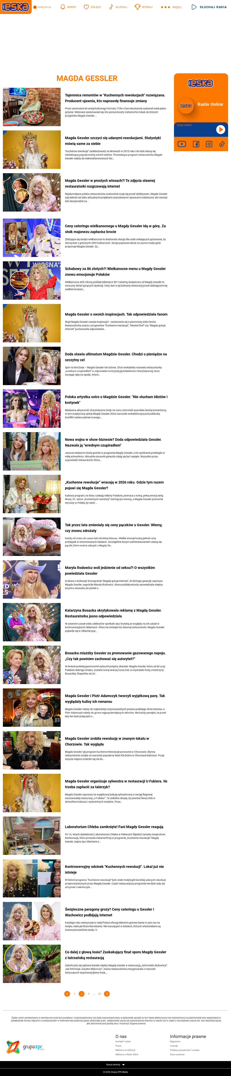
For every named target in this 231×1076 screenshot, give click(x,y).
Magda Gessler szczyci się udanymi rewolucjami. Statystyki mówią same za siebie (113, 141)
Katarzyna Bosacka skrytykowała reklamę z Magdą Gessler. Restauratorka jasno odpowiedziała (113, 613)
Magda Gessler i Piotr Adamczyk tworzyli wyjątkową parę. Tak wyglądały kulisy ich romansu (115, 699)
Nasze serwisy (115, 1064)
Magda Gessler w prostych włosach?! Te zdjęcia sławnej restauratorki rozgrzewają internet (110, 183)
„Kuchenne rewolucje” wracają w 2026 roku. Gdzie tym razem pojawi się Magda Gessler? (114, 485)
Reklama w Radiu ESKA (127, 1054)
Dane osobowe (177, 1054)
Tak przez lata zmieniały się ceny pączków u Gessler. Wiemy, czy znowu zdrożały (113, 528)
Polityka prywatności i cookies (184, 1050)
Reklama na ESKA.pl (125, 1050)
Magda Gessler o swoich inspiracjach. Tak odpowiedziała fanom (116, 314)
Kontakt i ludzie (123, 1041)
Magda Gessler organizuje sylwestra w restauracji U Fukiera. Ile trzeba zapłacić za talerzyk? (116, 784)
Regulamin (175, 1041)
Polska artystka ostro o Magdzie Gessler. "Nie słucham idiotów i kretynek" (116, 400)
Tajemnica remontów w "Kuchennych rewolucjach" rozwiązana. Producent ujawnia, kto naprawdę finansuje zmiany (115, 98)
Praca (118, 1046)
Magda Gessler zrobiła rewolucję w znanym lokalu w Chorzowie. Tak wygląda (107, 741)
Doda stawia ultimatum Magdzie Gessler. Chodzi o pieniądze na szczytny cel (116, 357)
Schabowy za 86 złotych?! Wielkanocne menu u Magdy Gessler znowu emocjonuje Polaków (115, 272)
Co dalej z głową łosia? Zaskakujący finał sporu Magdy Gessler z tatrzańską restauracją (115, 955)
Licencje (174, 1046)
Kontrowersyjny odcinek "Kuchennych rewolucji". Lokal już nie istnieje (114, 869)
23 (99, 993)
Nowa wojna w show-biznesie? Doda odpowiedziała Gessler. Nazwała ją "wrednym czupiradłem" (113, 442)
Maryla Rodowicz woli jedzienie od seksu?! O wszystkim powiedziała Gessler (110, 570)
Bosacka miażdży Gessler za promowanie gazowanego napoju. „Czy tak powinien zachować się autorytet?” (115, 656)
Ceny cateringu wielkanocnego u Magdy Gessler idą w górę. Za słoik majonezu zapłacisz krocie (115, 229)
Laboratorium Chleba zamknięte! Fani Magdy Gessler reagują (114, 827)
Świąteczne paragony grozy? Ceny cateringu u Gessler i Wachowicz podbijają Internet (109, 912)
